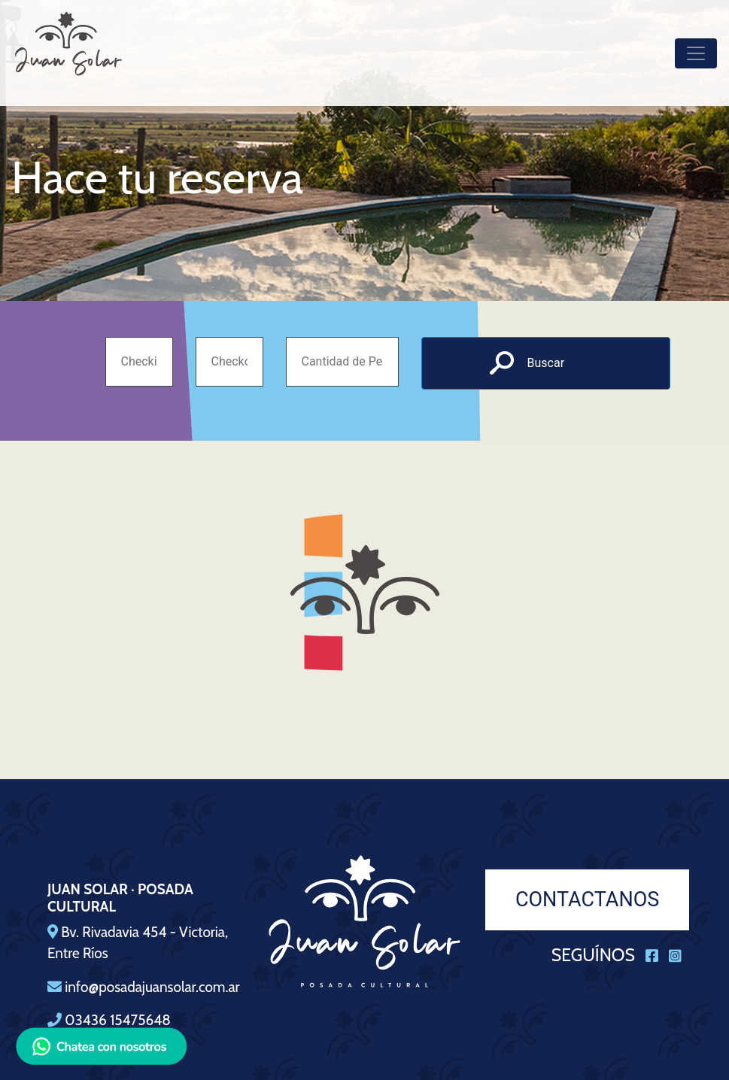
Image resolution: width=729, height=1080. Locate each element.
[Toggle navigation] (696, 53)
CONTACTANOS (587, 899)
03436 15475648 (117, 1020)
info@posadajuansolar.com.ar (152, 987)
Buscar (546, 363)
